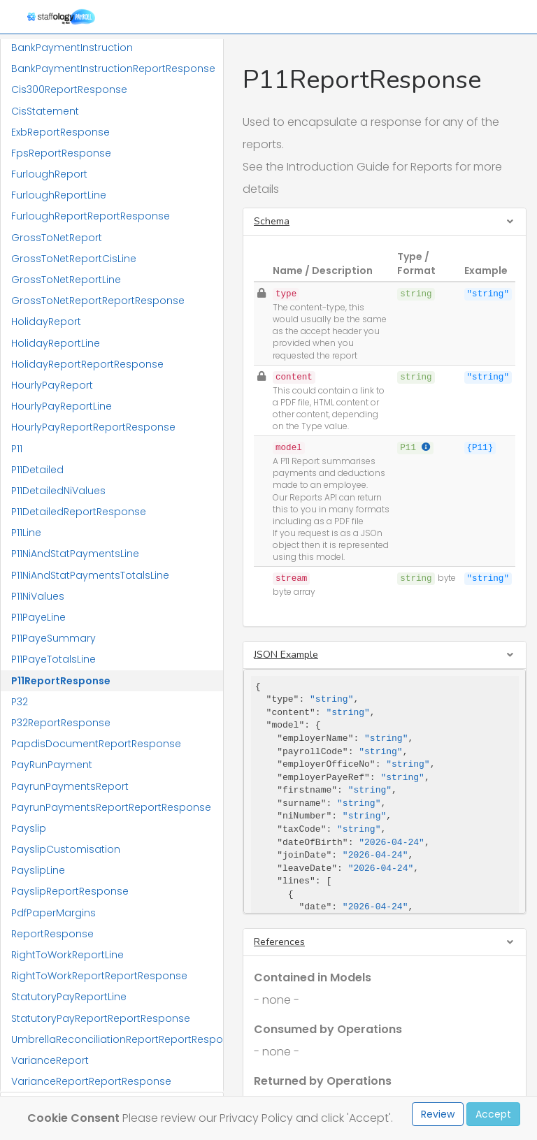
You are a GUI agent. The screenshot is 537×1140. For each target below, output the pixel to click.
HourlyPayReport (52, 385)
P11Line (26, 533)
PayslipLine (38, 870)
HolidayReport (46, 322)
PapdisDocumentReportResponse (96, 744)
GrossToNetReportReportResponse (98, 301)
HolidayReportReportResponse (87, 364)
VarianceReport (50, 1060)
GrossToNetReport (56, 238)
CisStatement (45, 111)
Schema (271, 221)
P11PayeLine (38, 617)
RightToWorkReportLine (67, 955)
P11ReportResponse (60, 681)
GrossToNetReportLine (66, 280)
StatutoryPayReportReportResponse (100, 1018)
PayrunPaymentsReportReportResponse (111, 807)
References (279, 941)
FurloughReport (49, 174)
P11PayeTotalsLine (53, 659)
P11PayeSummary (53, 638)
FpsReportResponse (61, 153)
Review (437, 1114)
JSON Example (286, 654)
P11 (16, 449)
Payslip (28, 828)
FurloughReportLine (58, 195)
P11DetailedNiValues (58, 491)
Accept (493, 1114)
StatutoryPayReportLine (69, 997)
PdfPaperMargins (53, 913)
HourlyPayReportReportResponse (93, 427)
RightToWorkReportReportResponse (99, 976)
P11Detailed (37, 470)
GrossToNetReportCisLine (73, 259)
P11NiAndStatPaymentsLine (75, 554)
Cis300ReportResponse (69, 89)
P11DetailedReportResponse (78, 512)
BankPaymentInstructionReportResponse (113, 68)
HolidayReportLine (55, 343)
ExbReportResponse (60, 132)
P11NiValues (37, 596)
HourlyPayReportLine (61, 406)
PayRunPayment (51, 765)
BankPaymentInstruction (72, 48)
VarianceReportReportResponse (91, 1081)
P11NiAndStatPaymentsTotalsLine (90, 575)
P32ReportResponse (60, 723)
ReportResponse (52, 934)
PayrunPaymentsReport (70, 786)
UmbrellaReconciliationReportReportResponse (117, 1039)
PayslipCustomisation (65, 849)
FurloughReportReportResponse (90, 216)
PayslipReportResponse (70, 891)
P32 (19, 702)
